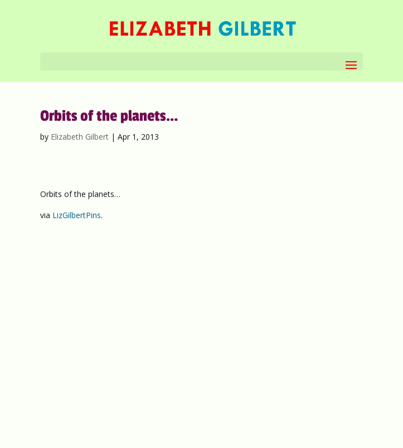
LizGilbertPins (76, 215)
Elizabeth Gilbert (80, 136)
